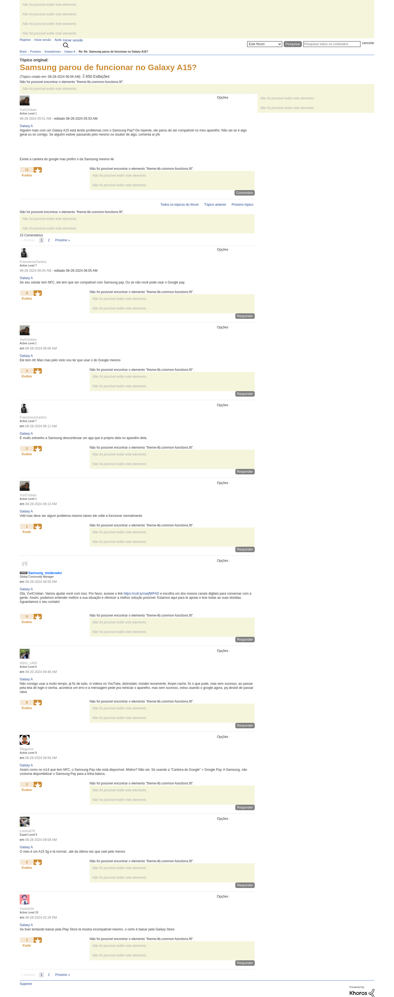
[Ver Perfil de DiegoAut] (26, 749)
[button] (38, 170)
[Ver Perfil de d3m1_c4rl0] (28, 663)
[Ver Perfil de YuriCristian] (28, 110)
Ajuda (58, 39)
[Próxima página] (62, 240)
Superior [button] (26, 984)
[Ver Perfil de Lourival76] (27, 831)
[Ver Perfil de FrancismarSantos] (33, 262)
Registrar (25, 39)
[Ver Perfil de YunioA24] (27, 909)
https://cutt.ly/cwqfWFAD (141, 593)
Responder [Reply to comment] (245, 316)
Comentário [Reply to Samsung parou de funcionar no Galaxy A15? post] (244, 193)
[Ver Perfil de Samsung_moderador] (45, 573)
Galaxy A (26, 126)
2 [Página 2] (49, 240)
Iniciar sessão (73, 40)
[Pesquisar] (332, 44)
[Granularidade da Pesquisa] (264, 44)
